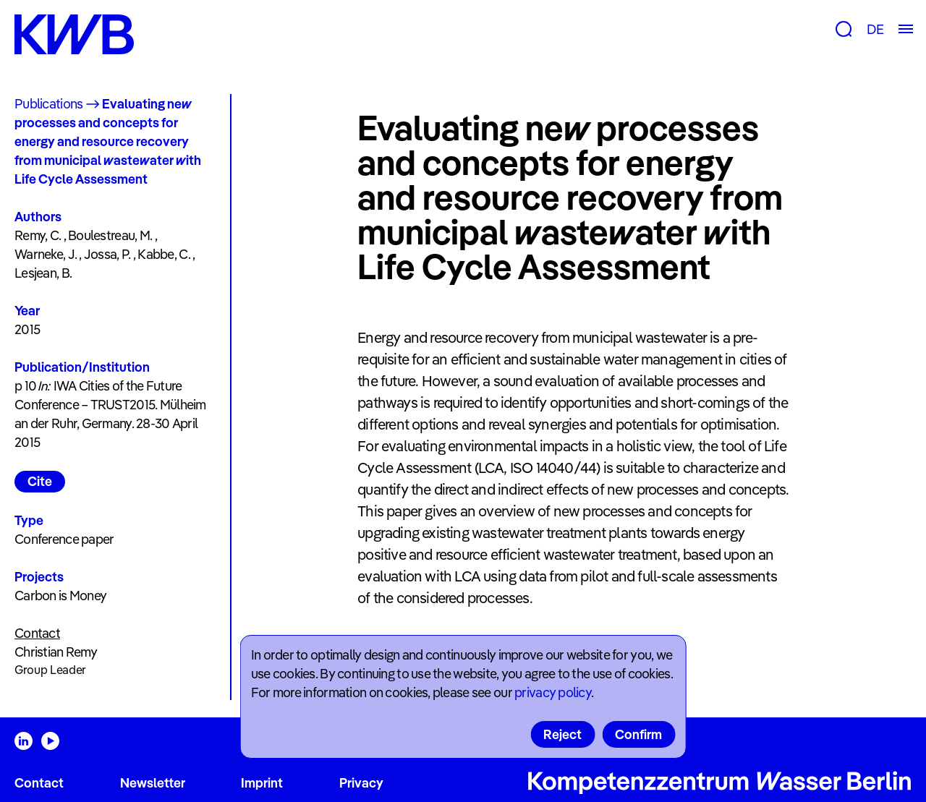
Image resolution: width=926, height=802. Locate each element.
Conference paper (64, 539)
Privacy (361, 783)
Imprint (262, 783)
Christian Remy (55, 652)
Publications (48, 103)
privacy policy (552, 692)
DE (875, 29)
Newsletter (152, 783)
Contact (39, 783)
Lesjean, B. (43, 273)
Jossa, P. (107, 254)
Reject (562, 734)
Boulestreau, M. (110, 235)
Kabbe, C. (163, 254)
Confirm (638, 734)
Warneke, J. (45, 254)
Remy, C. (37, 235)
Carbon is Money (60, 595)
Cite (39, 481)
